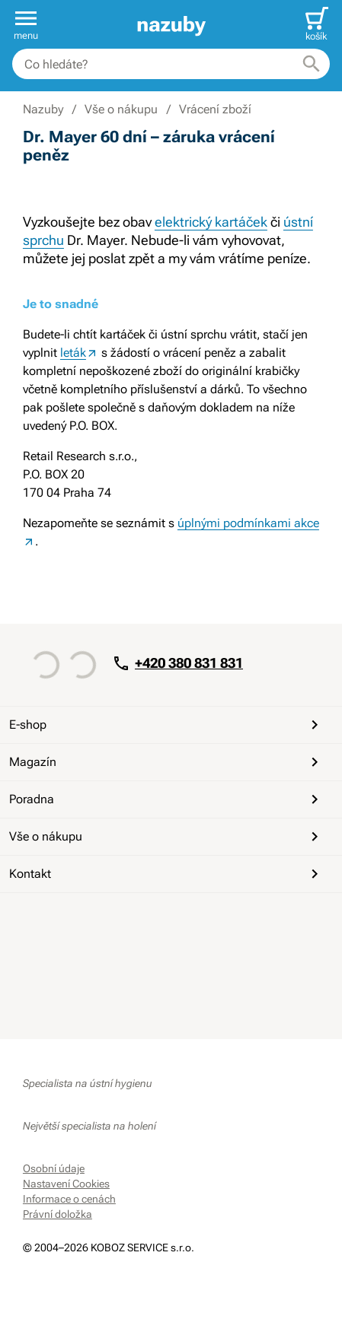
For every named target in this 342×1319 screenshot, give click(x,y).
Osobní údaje (54, 1168)
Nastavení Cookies (66, 1184)
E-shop (166, 725)
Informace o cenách (69, 1199)
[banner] (171, 25)
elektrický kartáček (211, 222)
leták (73, 352)
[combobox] (171, 64)
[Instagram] (109, 920)
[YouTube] (73, 920)
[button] (26, 24)
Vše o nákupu (166, 837)
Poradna (166, 799)
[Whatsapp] (146, 920)
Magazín (166, 762)
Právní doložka (57, 1214)
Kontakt (166, 874)
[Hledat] (311, 63)
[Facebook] (36, 920)
